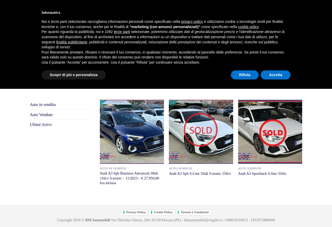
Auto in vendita (43, 104)
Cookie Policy (163, 212)
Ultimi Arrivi (41, 124)
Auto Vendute (41, 114)
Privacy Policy (136, 212)
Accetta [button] (275, 75)
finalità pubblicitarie (71, 42)
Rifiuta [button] (245, 75)
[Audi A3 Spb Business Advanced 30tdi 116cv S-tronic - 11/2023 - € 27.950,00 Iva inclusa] (132, 132)
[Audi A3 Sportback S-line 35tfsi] (270, 132)
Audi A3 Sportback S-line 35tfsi (262, 173)
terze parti (122, 32)
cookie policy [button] (248, 27)
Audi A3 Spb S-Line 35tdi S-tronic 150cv (200, 173)
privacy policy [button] (192, 21)
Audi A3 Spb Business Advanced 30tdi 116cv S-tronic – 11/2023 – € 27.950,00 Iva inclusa (129, 178)
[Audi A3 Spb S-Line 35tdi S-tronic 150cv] (201, 132)
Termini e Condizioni (195, 212)
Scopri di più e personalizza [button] (74, 75)
